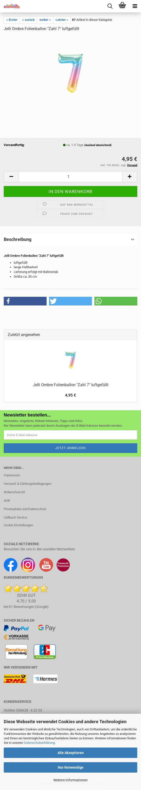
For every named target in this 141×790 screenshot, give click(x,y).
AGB (7, 500)
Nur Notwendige (70, 767)
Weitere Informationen (70, 780)
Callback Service (15, 517)
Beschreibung (17, 239)
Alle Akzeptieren (71, 753)
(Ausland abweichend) (98, 145)
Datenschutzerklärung (39, 743)
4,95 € (70, 395)
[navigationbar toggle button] (135, 6)
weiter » (45, 20)
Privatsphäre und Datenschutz (25, 509)
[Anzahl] (70, 176)
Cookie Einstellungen (18, 525)
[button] (11, 176)
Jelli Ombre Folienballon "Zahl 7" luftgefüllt (70, 384)
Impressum (12, 475)
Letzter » (62, 20)
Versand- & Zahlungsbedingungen (27, 484)
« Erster (11, 20)
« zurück (28, 20)
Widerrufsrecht (14, 492)
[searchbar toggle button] (110, 6)
